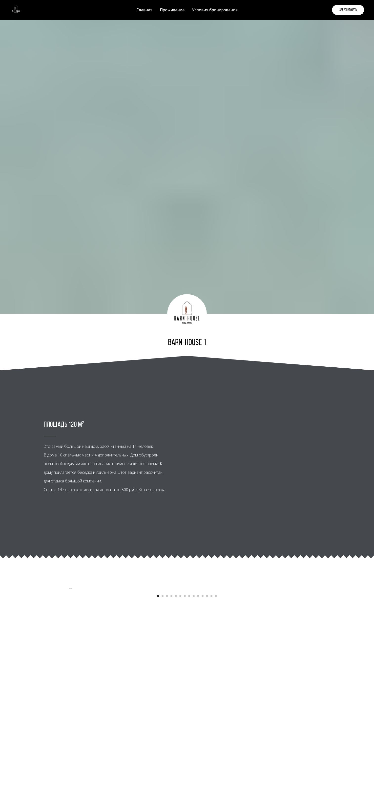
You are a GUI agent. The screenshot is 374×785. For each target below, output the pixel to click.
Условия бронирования (215, 10)
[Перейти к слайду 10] (198, 732)
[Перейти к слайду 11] (203, 732)
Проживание (172, 10)
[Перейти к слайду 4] (171, 732)
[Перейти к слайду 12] (207, 732)
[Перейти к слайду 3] (167, 732)
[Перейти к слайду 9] (194, 732)
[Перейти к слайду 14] (216, 732)
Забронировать (348, 10)
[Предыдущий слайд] (12, 656)
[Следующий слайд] (362, 656)
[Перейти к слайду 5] (176, 732)
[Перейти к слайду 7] (185, 732)
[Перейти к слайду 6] (180, 732)
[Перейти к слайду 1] (158, 732)
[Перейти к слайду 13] (211, 732)
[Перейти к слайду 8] (189, 732)
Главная (144, 10)
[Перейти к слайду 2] (163, 732)
